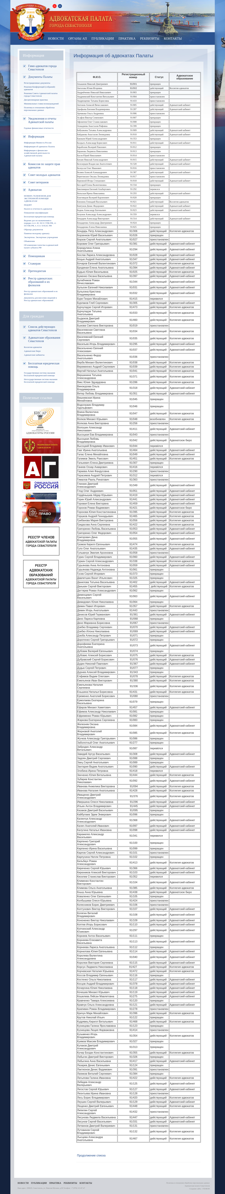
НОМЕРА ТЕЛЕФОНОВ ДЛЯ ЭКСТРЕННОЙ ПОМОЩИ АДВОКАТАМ (37, 198)
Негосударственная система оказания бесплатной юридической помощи (40, 380)
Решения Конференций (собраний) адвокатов (39, 88)
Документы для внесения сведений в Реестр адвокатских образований (40, 299)
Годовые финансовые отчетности (39, 128)
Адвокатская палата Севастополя (31, 22)
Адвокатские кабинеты (34, 355)
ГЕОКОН (206, 1189)
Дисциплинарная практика (36, 100)
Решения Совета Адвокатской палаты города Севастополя (41, 94)
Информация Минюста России (38, 142)
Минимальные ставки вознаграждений (41, 103)
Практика (126, 38)
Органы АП (77, 38)
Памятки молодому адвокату (37, 233)
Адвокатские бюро (32, 351)
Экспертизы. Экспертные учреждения (41, 237)
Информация (36, 136)
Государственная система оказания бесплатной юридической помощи (39, 374)
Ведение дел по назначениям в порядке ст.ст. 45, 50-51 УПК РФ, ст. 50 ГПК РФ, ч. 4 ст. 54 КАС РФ (40, 223)
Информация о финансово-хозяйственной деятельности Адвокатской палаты (37, 153)
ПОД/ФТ (28, 205)
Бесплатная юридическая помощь (39, 216)
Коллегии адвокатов (33, 347)
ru (54, 6)
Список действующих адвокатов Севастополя (42, 328)
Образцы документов (33, 229)
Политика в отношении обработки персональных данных (39, 108)
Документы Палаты (40, 76)
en (60, 6)
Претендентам (37, 271)
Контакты (173, 38)
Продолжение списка (91, 1155)
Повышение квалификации (36, 212)
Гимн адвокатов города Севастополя (42, 67)
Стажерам (34, 263)
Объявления (29, 241)
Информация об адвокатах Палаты (39, 146)
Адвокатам (35, 189)
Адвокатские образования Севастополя (44, 339)
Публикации (102, 38)
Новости (56, 38)
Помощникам (36, 256)
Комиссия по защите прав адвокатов (44, 165)
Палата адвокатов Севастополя (81, 22)
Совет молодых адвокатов (44, 175)
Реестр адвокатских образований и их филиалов (40, 282)
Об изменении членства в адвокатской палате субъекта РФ (41, 246)
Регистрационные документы (37, 83)
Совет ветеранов (38, 182)
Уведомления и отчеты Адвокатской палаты (42, 120)
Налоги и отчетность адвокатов (38, 209)
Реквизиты (149, 38)
